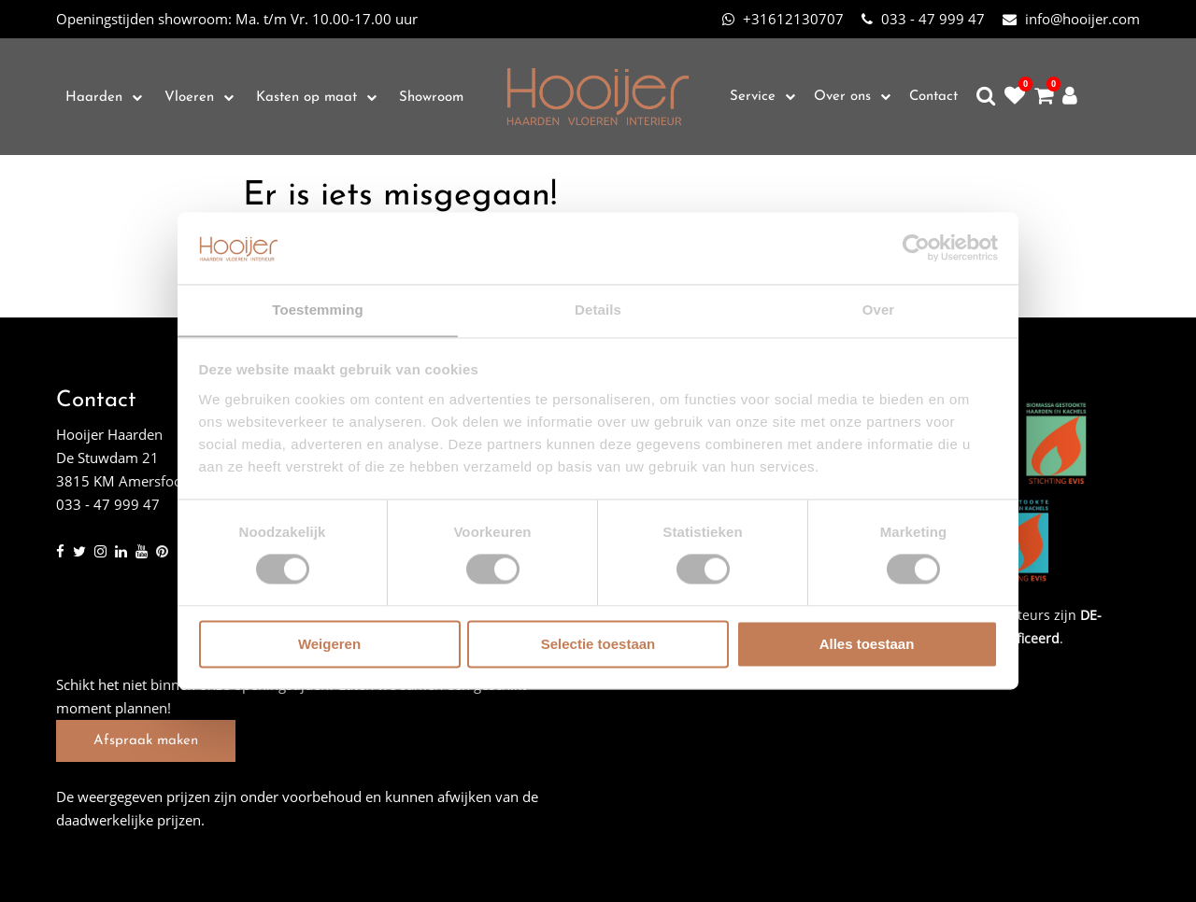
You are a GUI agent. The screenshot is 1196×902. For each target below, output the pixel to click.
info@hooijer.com (1071, 18)
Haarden (93, 98)
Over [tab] (878, 309)
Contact (933, 97)
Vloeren (189, 98)
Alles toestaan (867, 645)
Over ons (842, 97)
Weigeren (329, 645)
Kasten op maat (306, 98)
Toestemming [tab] (317, 309)
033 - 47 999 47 (923, 18)
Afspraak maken (145, 741)
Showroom (431, 98)
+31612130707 (783, 18)
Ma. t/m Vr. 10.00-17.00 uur (237, 18)
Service (753, 97)
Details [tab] (598, 309)
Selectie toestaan (598, 645)
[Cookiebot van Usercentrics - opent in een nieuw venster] (916, 247)
